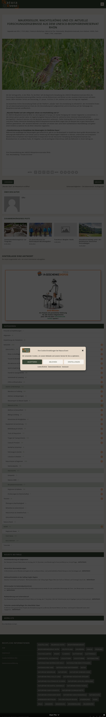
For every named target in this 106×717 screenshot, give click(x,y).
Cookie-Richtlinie (42, 366)
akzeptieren (32, 362)
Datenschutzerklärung (54, 366)
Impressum (65, 366)
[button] (83, 351)
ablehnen (53, 362)
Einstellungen (74, 362)
